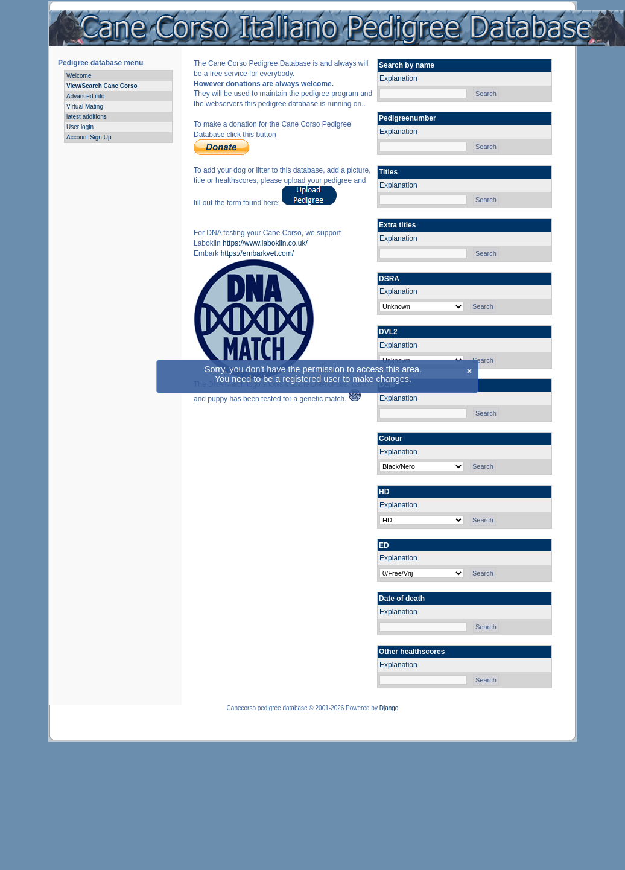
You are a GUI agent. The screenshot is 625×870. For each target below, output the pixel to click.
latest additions (86, 116)
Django (389, 708)
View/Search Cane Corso (102, 86)
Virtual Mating (84, 106)
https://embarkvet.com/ (257, 253)
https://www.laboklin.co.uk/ (265, 243)
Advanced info (85, 96)
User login (80, 127)
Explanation (398, 78)
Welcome (79, 75)
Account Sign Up (89, 137)
